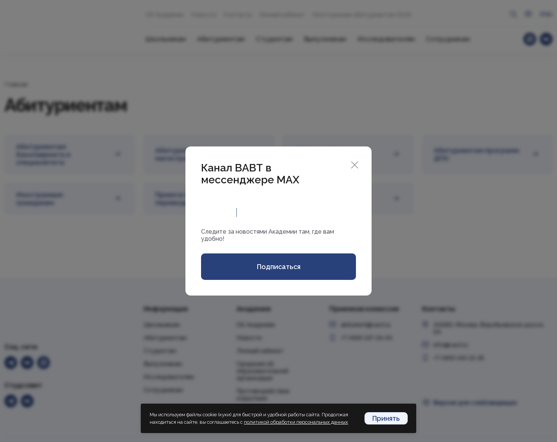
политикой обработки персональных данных (296, 422)
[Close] (354, 164)
